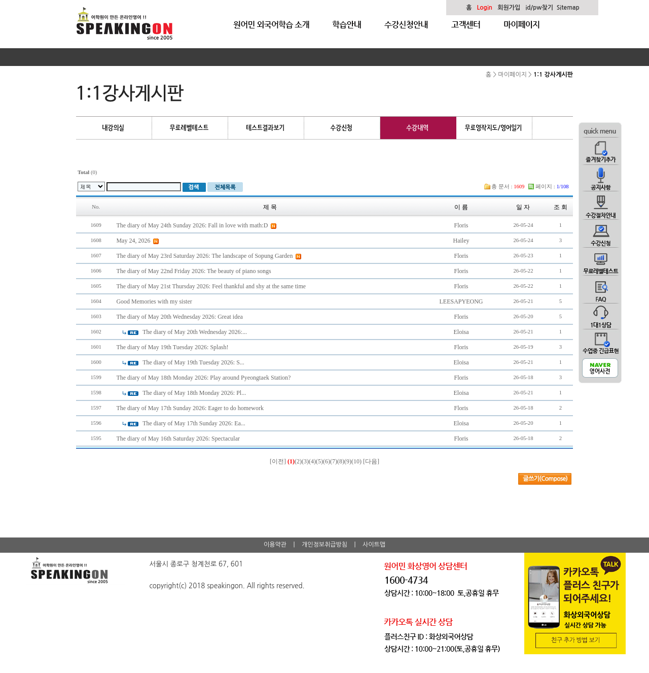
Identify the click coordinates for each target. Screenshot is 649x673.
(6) (326, 461)
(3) (305, 461)
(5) (319, 461)
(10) (356, 461)
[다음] (371, 461)
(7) (333, 461)
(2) (298, 461)
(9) (347, 461)
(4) (312, 461)
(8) (340, 461)
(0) (87, 172)
